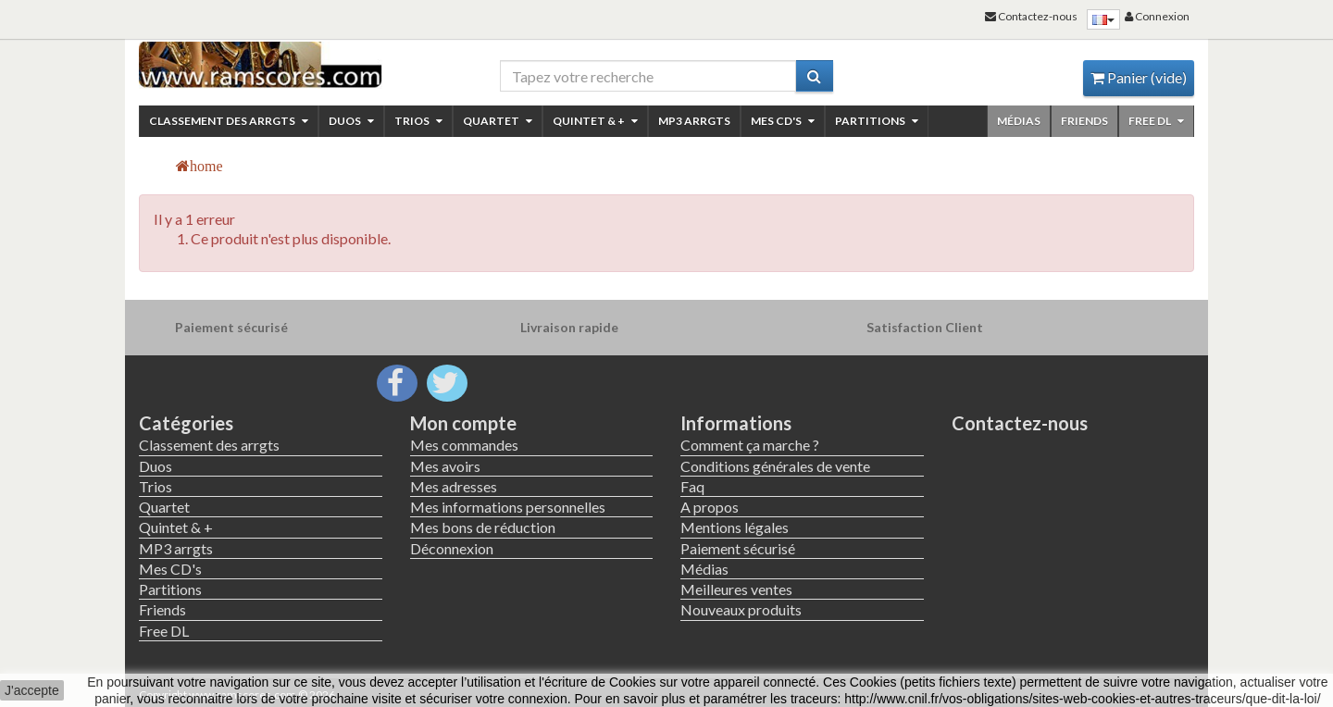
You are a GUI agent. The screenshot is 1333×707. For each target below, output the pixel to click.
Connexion (1157, 16)
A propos (709, 506)
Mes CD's (783, 121)
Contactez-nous (1020, 423)
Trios (418, 121)
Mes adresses (453, 486)
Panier (1138, 77)
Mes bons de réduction (482, 527)
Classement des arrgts (228, 121)
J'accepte (32, 690)
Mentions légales (734, 527)
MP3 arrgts (694, 121)
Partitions (876, 121)
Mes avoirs (445, 466)
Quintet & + (595, 121)
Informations (735, 423)
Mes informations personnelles (507, 506)
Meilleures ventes (736, 589)
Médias (1018, 121)
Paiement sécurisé (737, 548)
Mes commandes (464, 444)
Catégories (186, 423)
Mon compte (463, 423)
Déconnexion (451, 548)
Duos (351, 121)
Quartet (497, 121)
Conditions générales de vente (775, 466)
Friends (1084, 121)
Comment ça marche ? (749, 444)
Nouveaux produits (741, 609)
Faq (692, 486)
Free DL (1156, 121)
